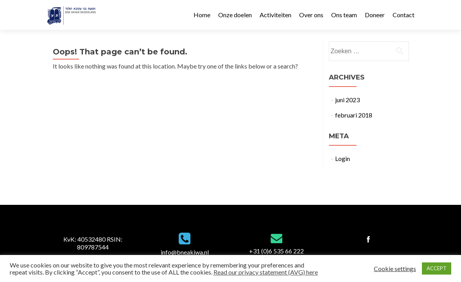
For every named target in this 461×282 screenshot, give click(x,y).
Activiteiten (275, 14)
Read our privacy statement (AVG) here (265, 272)
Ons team (344, 14)
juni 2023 (347, 99)
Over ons (311, 14)
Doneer (375, 14)
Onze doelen (235, 14)
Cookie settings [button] (395, 268)
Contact (403, 14)
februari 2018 (353, 115)
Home (202, 14)
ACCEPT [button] (437, 268)
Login (342, 158)
